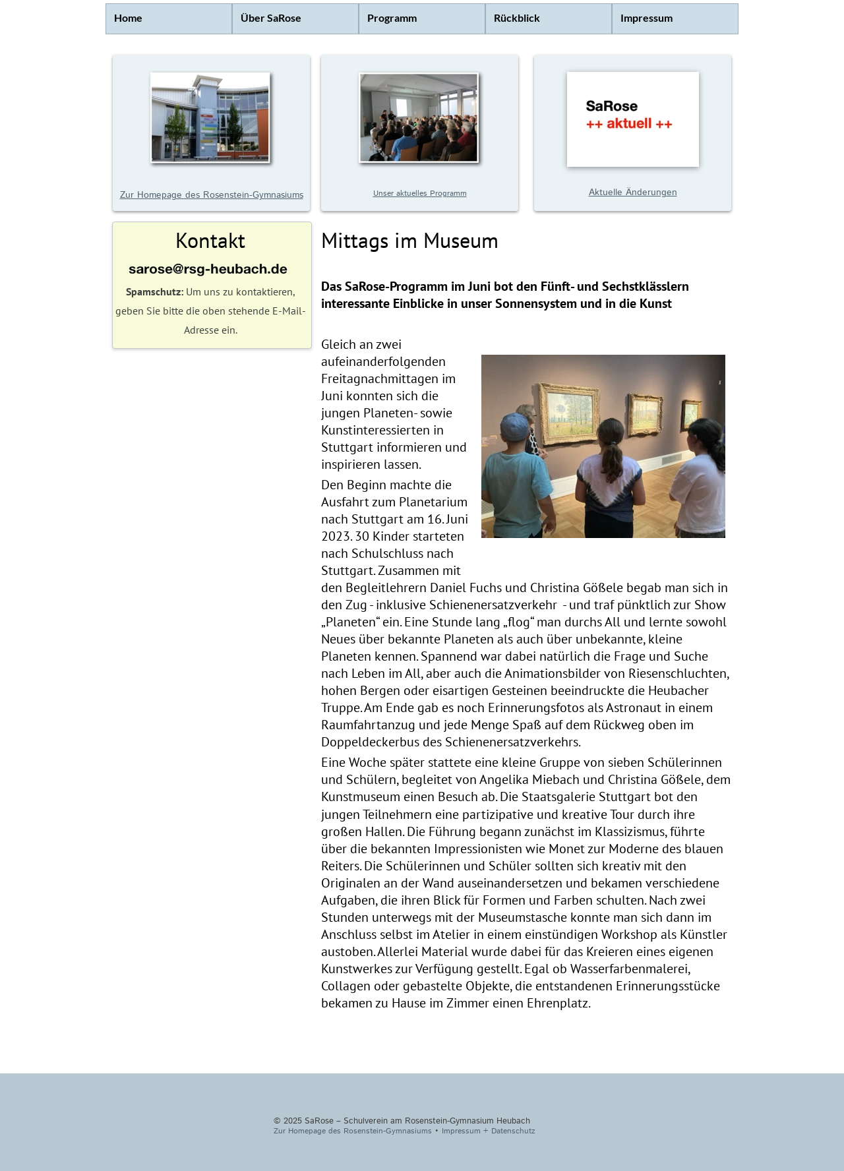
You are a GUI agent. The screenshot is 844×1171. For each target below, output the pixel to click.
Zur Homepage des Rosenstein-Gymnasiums (211, 195)
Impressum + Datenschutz (488, 1131)
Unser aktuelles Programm (420, 193)
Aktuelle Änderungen (633, 192)
